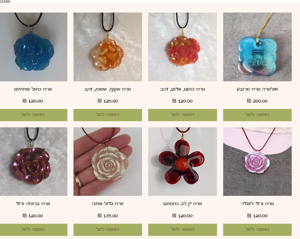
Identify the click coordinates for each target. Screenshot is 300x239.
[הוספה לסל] (257, 115)
